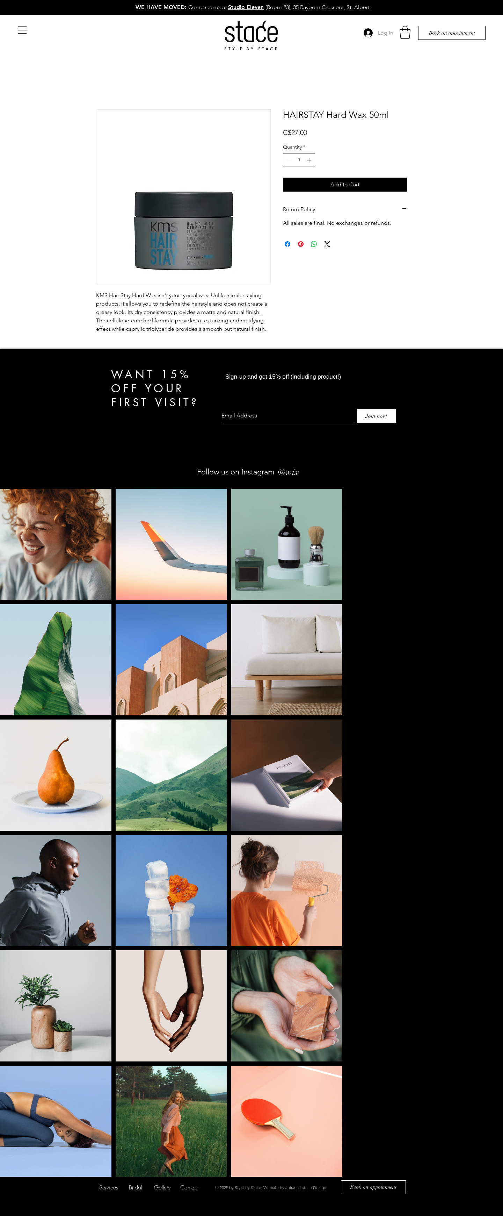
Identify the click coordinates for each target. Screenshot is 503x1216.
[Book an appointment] (452, 33)
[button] (22, 30)
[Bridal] (135, 1187)
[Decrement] (288, 160)
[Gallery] (162, 1187)
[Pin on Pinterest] (301, 244)
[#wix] (305, 472)
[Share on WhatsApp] (314, 244)
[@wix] (288, 472)
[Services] (108, 1187)
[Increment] (309, 160)
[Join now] (376, 416)
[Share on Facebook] (287, 244)
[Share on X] (327, 244)
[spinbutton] (299, 160)
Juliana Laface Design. (306, 1187)
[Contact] (189, 1187)
